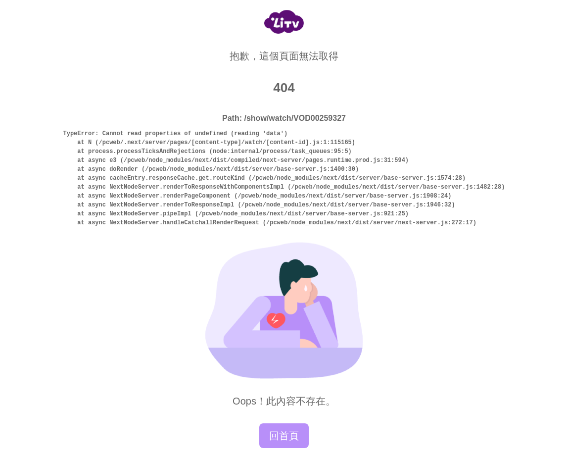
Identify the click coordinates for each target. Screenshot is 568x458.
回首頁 (284, 435)
